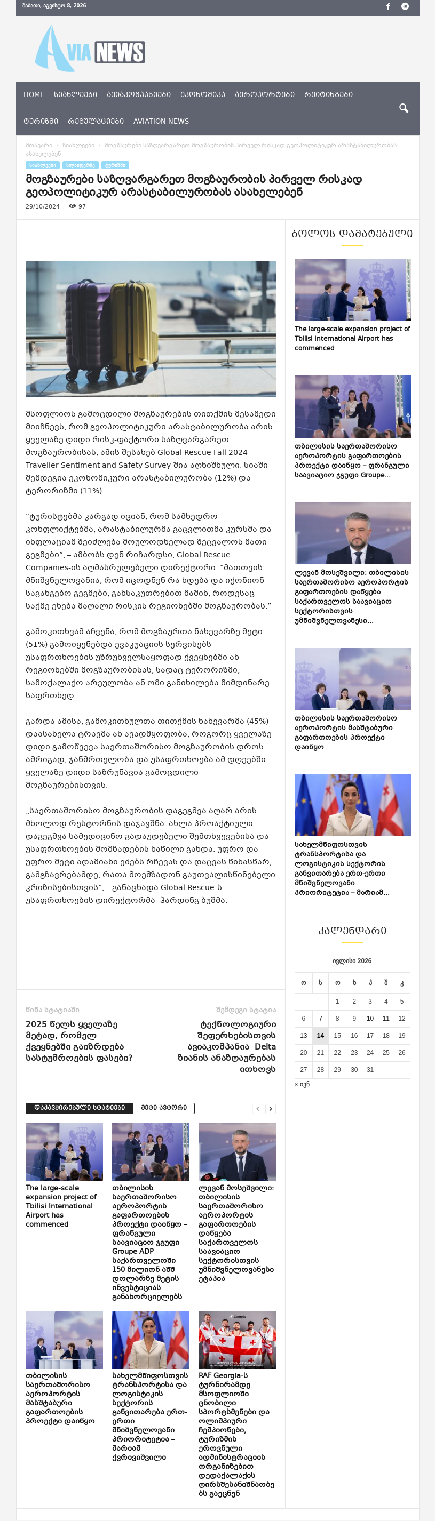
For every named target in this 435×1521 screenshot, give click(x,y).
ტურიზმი (40, 122)
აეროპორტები (265, 95)
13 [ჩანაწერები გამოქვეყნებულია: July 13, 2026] (303, 1035)
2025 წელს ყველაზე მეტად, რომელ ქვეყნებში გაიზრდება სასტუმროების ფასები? (79, 1042)
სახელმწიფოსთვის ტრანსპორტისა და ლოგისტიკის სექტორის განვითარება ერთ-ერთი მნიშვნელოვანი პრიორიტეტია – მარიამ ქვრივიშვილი (150, 1417)
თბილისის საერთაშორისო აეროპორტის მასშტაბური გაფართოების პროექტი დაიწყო (60, 1399)
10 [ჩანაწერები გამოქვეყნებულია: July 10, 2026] (370, 1018)
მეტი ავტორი (164, 1108)
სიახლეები (75, 95)
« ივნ (302, 1084)
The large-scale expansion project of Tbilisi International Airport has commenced (61, 1206)
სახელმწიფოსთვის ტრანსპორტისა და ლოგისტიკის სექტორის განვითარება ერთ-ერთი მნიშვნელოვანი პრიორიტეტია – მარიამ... (342, 869)
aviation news (161, 122)
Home (33, 95)
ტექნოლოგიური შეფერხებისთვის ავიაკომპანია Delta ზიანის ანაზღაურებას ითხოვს (227, 1048)
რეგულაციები (96, 122)
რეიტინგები (328, 95)
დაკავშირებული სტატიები (79, 1108)
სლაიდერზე (80, 165)
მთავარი (39, 146)
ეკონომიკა (202, 95)
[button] (403, 109)
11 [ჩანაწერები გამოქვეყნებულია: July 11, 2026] (386, 1018)
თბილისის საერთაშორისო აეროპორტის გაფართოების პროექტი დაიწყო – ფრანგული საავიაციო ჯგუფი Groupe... (352, 461)
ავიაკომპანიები (139, 95)
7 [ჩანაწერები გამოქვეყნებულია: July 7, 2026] (320, 1018)
